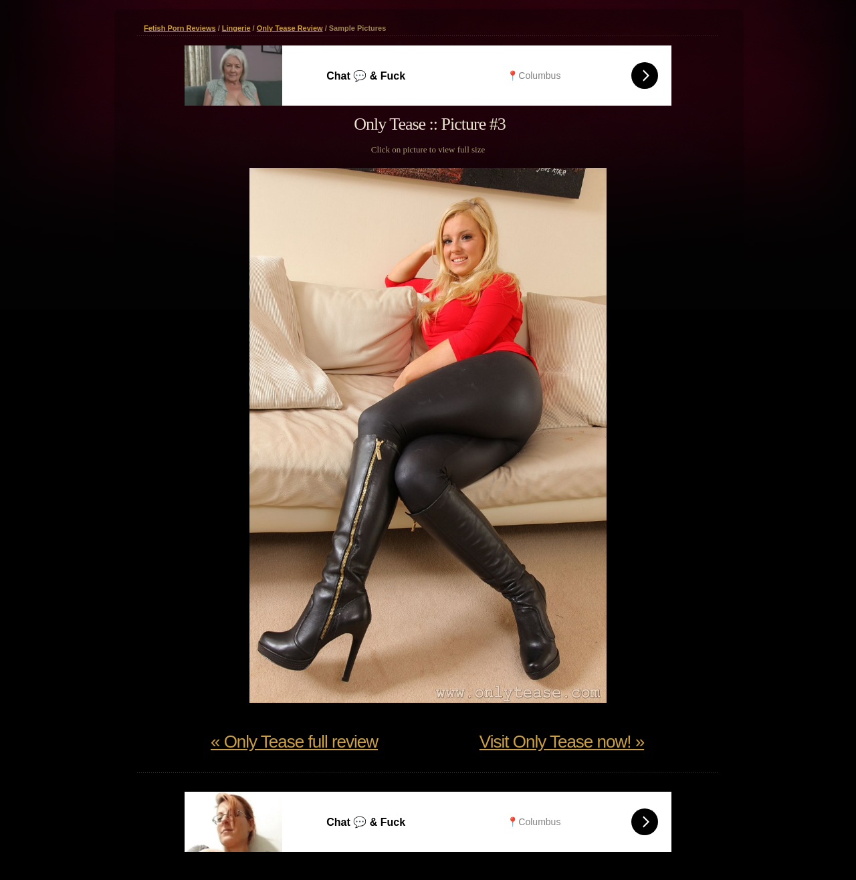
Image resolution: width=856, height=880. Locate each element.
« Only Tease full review (294, 742)
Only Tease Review (290, 28)
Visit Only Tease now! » (561, 742)
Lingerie (236, 28)
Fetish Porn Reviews (180, 28)
